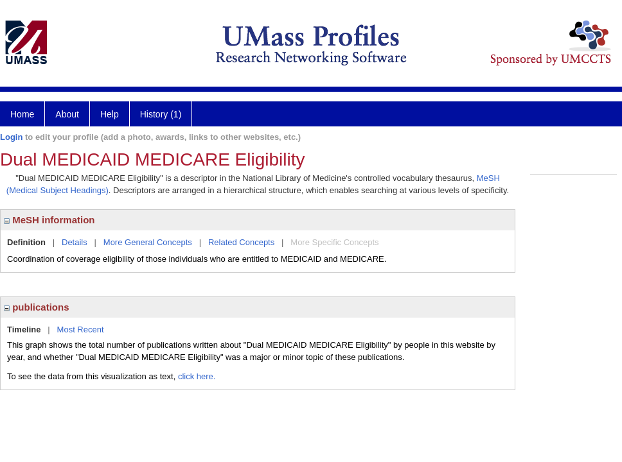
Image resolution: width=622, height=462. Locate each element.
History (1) (161, 114)
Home (22, 114)
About (67, 114)
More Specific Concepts (334, 242)
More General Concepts (147, 242)
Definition (26, 242)
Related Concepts (241, 242)
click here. (197, 376)
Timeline (24, 329)
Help (109, 114)
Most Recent (80, 329)
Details (74, 242)
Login (11, 137)
